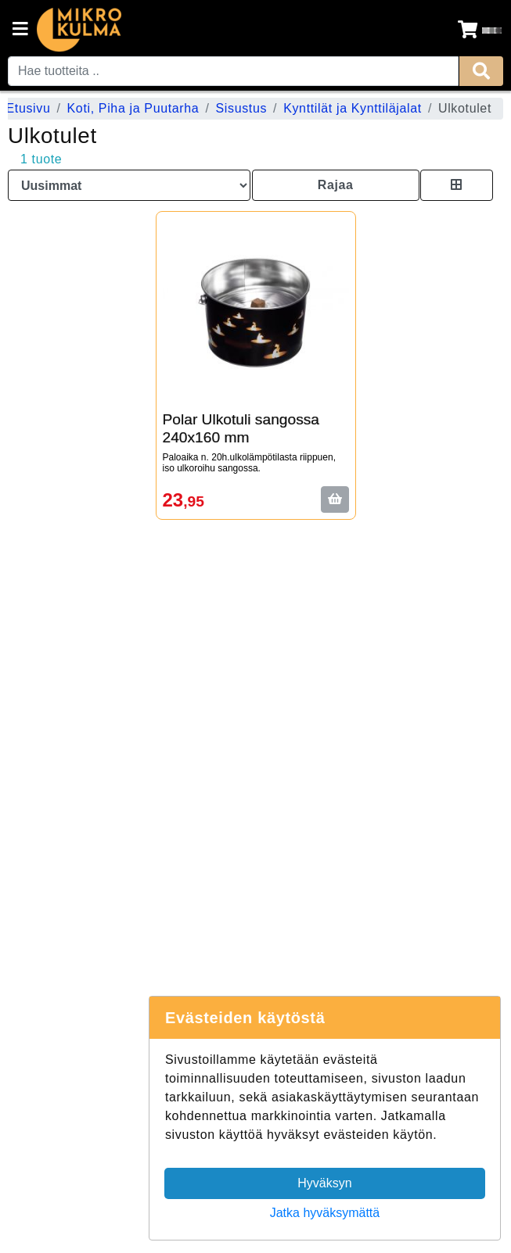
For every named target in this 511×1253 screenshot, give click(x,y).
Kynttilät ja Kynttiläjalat (352, 108)
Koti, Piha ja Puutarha (133, 108)
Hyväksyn (324, 1183)
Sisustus (241, 108)
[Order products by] (129, 185)
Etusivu (27, 108)
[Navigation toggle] (20, 30)
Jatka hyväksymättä (325, 1212)
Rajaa (336, 185)
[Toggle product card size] (456, 185)
